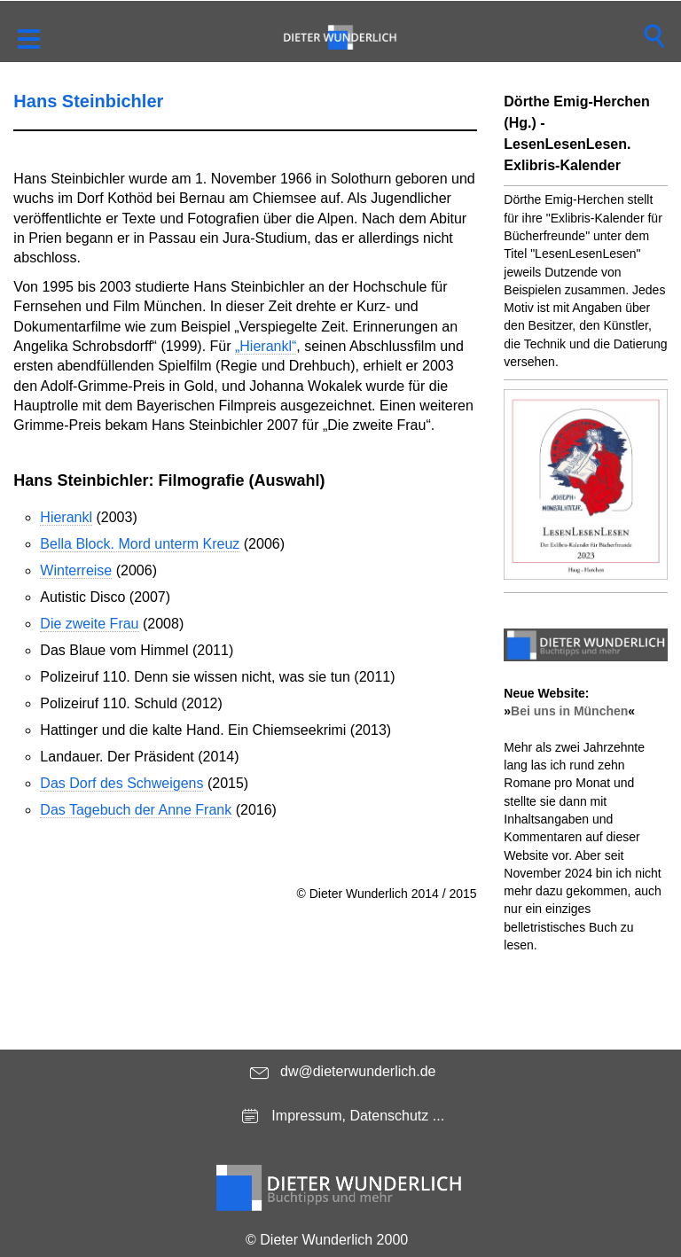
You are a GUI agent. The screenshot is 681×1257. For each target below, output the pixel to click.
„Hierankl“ (265, 346)
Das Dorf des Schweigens (121, 783)
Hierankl (66, 517)
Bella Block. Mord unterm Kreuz (139, 543)
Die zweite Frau (89, 623)
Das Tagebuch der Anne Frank (135, 809)
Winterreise (76, 570)
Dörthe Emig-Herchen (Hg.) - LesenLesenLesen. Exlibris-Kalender (576, 133)
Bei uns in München (569, 711)
